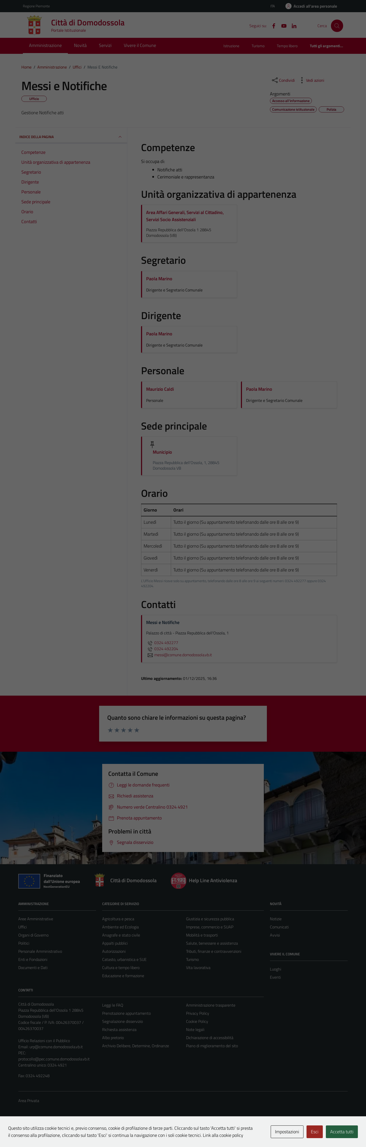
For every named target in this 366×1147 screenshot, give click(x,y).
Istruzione (231, 46)
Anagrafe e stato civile (121, 935)
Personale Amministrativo (40, 951)
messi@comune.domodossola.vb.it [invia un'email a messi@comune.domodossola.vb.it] (179, 655)
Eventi (275, 977)
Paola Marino (159, 278)
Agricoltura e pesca (118, 919)
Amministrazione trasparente (210, 1005)
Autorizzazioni (114, 951)
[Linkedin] (292, 25)
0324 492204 (162, 649)
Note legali (195, 1029)
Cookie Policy (197, 1021)
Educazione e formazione (123, 976)
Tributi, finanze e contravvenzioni (213, 951)
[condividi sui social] (283, 80)
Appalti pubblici (115, 943)
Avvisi (275, 935)
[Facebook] (272, 25)
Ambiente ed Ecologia (120, 927)
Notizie (276, 919)
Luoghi (275, 969)
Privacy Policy (197, 1013)
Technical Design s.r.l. (52, 1132)
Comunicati (279, 927)
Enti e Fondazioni (32, 959)
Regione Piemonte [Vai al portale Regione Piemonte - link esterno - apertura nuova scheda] (36, 6)
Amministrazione (45, 45)
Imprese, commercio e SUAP (209, 927)
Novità (80, 45)
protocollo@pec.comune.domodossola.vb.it (54, 1059)
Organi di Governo (33, 935)
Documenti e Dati (33, 967)
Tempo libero (287, 46)
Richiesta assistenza (119, 1029)
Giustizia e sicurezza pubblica (210, 919)
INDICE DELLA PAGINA (71, 137)
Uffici (22, 927)
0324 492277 (162, 643)
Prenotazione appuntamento (126, 1013)
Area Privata (28, 1100)
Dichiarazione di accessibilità (209, 1038)
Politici (23, 943)
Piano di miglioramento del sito (212, 1046)
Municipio (162, 452)
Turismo (258, 46)
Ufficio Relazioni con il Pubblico (44, 1041)
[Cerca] (337, 26)
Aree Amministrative (35, 919)
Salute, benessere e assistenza (212, 943)
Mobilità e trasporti (202, 935)
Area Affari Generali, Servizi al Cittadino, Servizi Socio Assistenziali (185, 216)
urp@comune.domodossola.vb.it (56, 1047)
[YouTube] (282, 25)
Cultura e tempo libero (121, 967)
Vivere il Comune (140, 45)
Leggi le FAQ (112, 1005)
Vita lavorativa (198, 967)
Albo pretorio (113, 1038)
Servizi (105, 45)
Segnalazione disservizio (122, 1021)
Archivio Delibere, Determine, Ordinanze (135, 1046)
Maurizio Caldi (160, 389)
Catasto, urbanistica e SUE (124, 959)
